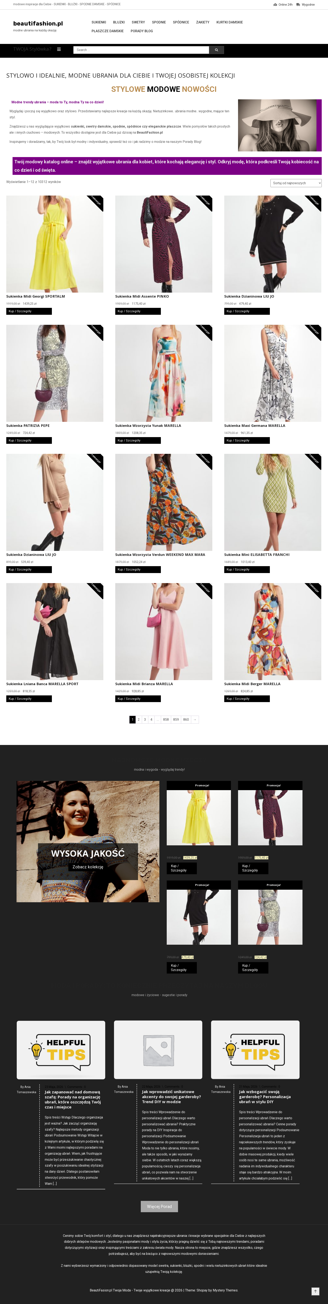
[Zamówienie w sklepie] (296, 183)
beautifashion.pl (38, 23)
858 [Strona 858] (166, 720)
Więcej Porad (159, 1206)
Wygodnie (305, 4)
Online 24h (283, 4)
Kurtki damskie (230, 22)
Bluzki (119, 22)
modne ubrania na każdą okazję (34, 30)
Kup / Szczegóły (20, 311)
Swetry (138, 22)
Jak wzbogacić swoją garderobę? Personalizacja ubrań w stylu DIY (265, 1248)
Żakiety (202, 22)
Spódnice (181, 22)
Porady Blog (142, 31)
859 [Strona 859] (176, 720)
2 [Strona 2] (139, 720)
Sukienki (99, 22)
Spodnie (159, 22)
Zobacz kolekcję (88, 866)
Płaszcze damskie (108, 31)
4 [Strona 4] (151, 720)
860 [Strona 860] (186, 720)
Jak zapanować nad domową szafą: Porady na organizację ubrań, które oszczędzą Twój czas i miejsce (73, 1255)
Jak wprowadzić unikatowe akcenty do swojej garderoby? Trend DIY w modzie (171, 1248)
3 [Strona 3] (145, 720)
